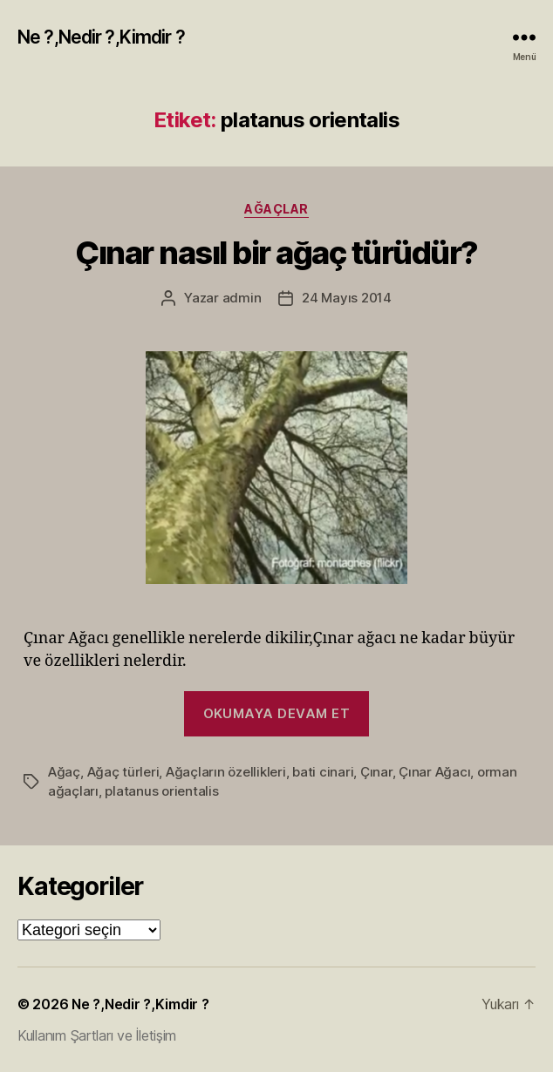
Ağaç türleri (123, 771)
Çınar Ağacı (434, 771)
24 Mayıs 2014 (347, 297)
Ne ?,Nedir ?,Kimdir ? (101, 37)
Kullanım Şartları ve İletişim (96, 1035)
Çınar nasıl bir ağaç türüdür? (276, 253)
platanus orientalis (161, 791)
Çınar (376, 771)
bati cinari (322, 771)
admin (242, 297)
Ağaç (64, 771)
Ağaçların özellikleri (226, 771)
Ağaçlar (276, 208)
